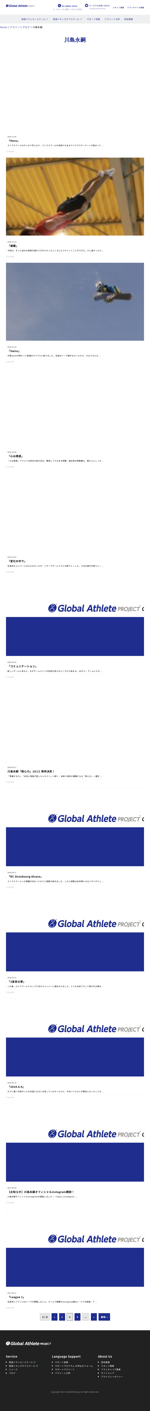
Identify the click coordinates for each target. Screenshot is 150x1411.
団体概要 (128, 19)
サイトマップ (107, 1373)
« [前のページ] (54, 1317)
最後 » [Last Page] (104, 1317)
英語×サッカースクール (33, 19)
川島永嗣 (10, 151)
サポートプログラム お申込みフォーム (74, 1365)
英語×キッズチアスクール (66, 19)
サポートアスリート (65, 1369)
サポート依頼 (93, 19)
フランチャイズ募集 (135, 7)
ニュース (13, 1369)
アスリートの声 (112, 19)
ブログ (12, 1373)
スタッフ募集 (118, 7)
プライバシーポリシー (112, 1376)
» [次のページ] (93, 1317)
